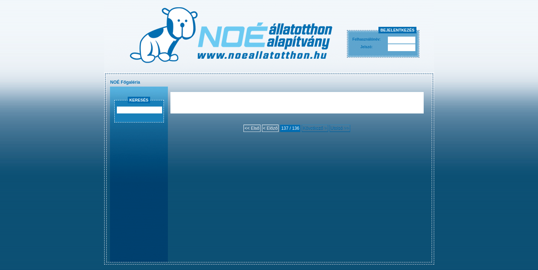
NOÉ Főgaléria (125, 82)
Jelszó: (366, 47)
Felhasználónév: (366, 39)
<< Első (252, 128)
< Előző (270, 128)
